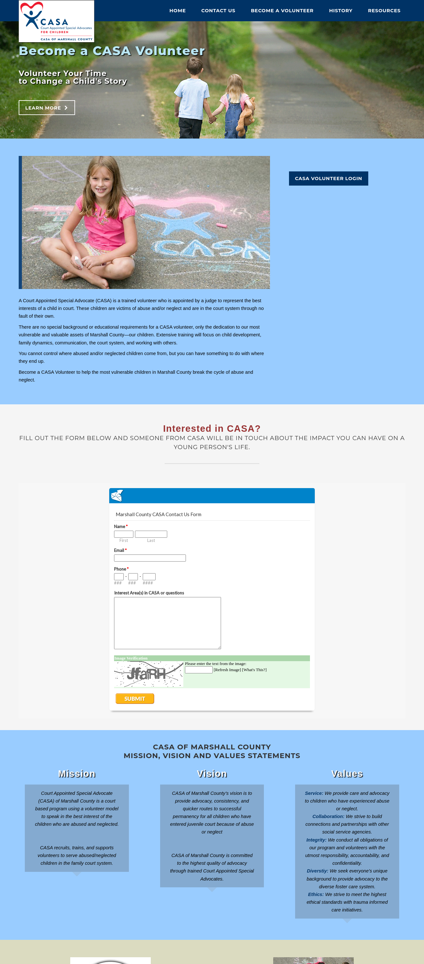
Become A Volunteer (282, 11)
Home (177, 11)
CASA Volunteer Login (328, 178)
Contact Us (218, 11)
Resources (384, 11)
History (340, 11)
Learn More (43, 108)
